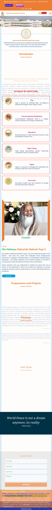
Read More (9, 276)
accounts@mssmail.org (29, 1)
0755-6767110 (43, 1)
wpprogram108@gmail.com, (13, 1)
